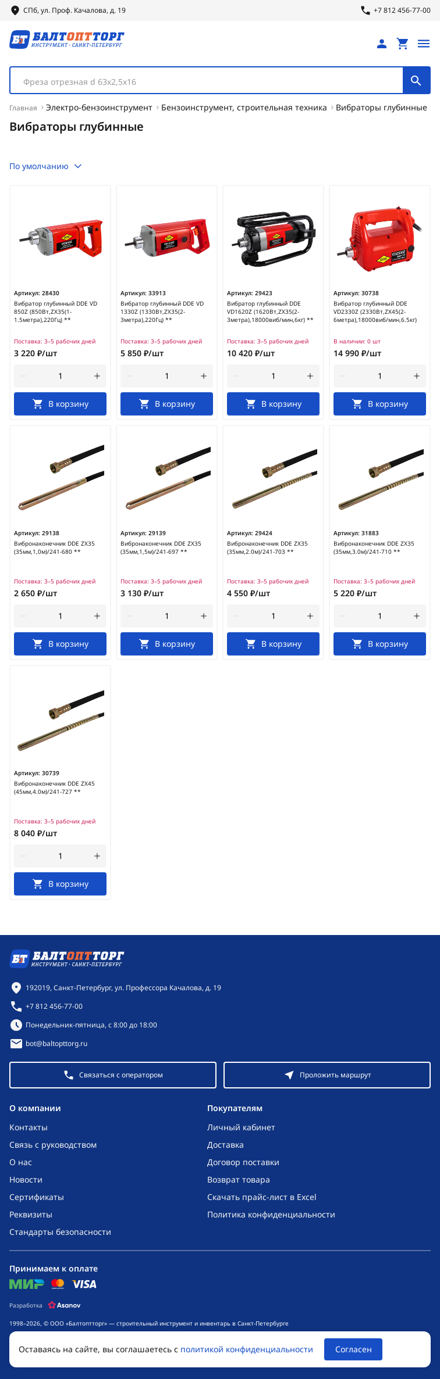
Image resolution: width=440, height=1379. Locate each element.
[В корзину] (60, 404)
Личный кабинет (241, 1127)
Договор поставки (243, 1161)
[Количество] (60, 376)
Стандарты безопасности (60, 1231)
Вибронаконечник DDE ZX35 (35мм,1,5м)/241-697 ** (160, 547)
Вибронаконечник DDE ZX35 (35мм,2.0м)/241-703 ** (267, 547)
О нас (20, 1161)
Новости (25, 1179)
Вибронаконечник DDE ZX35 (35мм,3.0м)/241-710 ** (373, 547)
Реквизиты (30, 1214)
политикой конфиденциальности (246, 1349)
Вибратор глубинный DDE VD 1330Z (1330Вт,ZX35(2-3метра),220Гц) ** (162, 311)
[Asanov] (64, 1305)
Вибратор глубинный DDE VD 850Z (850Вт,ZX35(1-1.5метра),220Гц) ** (55, 311)
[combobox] (220, 80)
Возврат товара (238, 1179)
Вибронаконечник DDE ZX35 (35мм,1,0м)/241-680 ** (54, 547)
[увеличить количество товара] (97, 376)
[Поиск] (416, 80)
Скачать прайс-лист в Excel (262, 1196)
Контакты (28, 1127)
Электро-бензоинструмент (99, 107)
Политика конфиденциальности (271, 1214)
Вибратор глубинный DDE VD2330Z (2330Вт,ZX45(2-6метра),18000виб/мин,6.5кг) (375, 311)
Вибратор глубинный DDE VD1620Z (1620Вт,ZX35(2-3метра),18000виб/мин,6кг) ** (270, 311)
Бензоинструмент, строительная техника (244, 107)
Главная (23, 108)
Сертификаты (36, 1196)
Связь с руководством (53, 1144)
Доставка (225, 1144)
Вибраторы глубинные (381, 107)
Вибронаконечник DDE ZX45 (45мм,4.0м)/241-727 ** (54, 787)
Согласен (353, 1349)
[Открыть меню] (424, 44)
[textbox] (212, 82)
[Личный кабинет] (382, 44)
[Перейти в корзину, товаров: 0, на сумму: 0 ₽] (403, 44)
